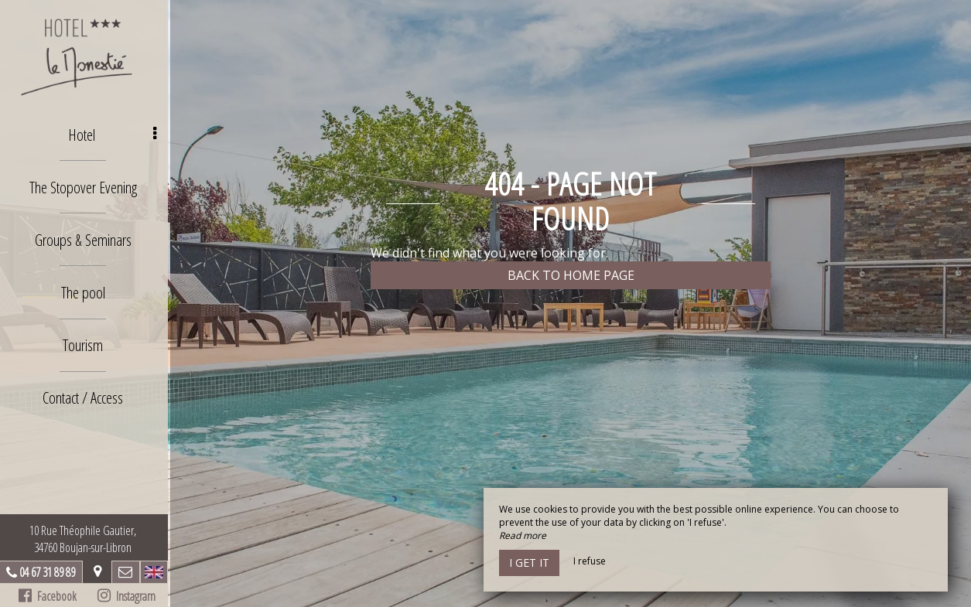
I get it (529, 562)
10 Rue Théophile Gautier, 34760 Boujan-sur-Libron (85, 539)
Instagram (128, 596)
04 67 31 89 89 (49, 572)
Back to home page (571, 275)
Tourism (85, 340)
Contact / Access (85, 392)
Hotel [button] (114, 133)
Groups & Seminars (85, 237)
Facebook (50, 596)
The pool (85, 288)
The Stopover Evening (85, 185)
